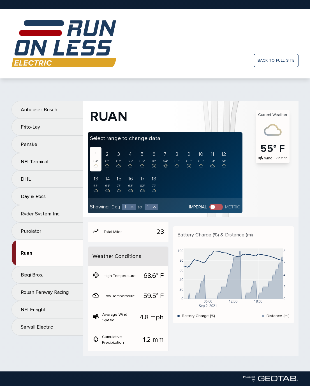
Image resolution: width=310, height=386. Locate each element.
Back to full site (276, 60)
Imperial (198, 207)
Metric (232, 207)
